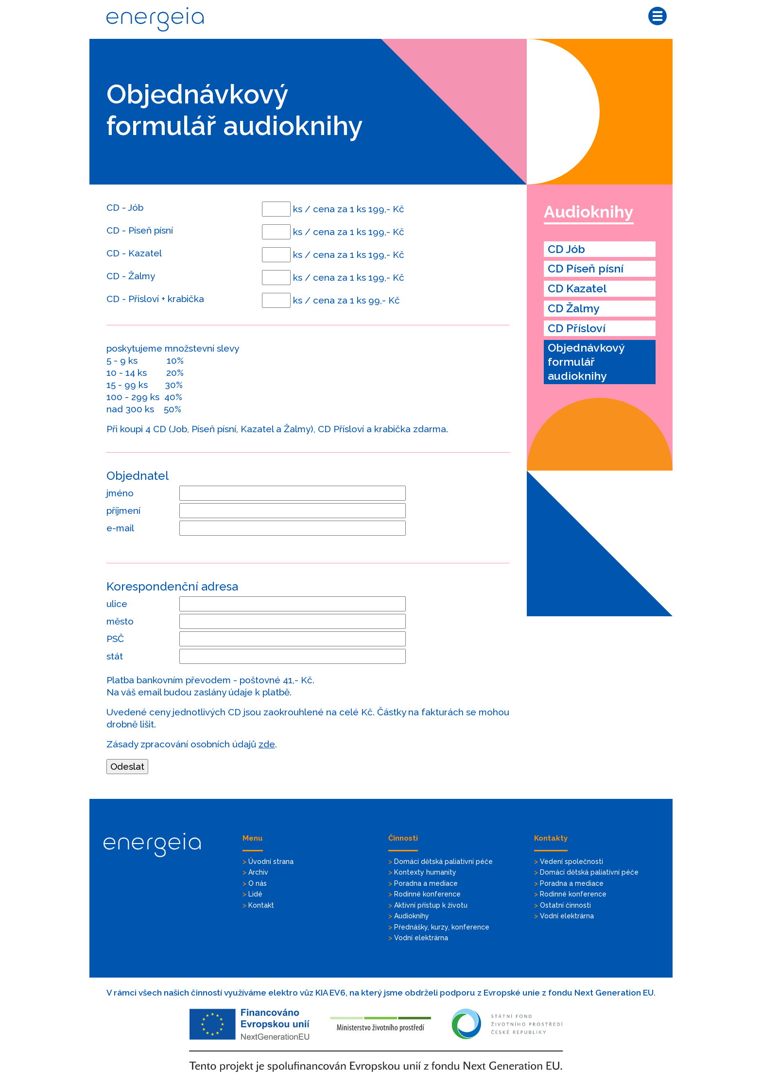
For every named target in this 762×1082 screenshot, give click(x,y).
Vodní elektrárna (421, 938)
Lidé (255, 894)
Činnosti (403, 838)
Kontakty (551, 838)
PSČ (115, 638)
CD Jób (566, 248)
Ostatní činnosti (565, 905)
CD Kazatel (577, 288)
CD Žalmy (574, 308)
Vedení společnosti (571, 861)
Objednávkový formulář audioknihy (586, 361)
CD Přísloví (577, 328)
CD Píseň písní (585, 268)
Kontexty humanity (425, 872)
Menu (252, 838)
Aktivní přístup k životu (431, 905)
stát (114, 656)
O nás (257, 883)
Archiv (258, 872)
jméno (120, 493)
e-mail (120, 528)
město (120, 621)
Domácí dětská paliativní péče (443, 861)
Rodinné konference (427, 894)
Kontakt (261, 905)
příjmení (123, 510)
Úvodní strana (271, 861)
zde (267, 744)
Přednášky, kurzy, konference (441, 927)
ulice (116, 603)
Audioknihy (589, 211)
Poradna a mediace (426, 883)
